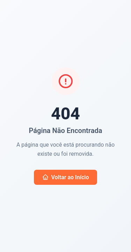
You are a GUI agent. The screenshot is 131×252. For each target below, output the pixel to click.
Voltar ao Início (65, 177)
